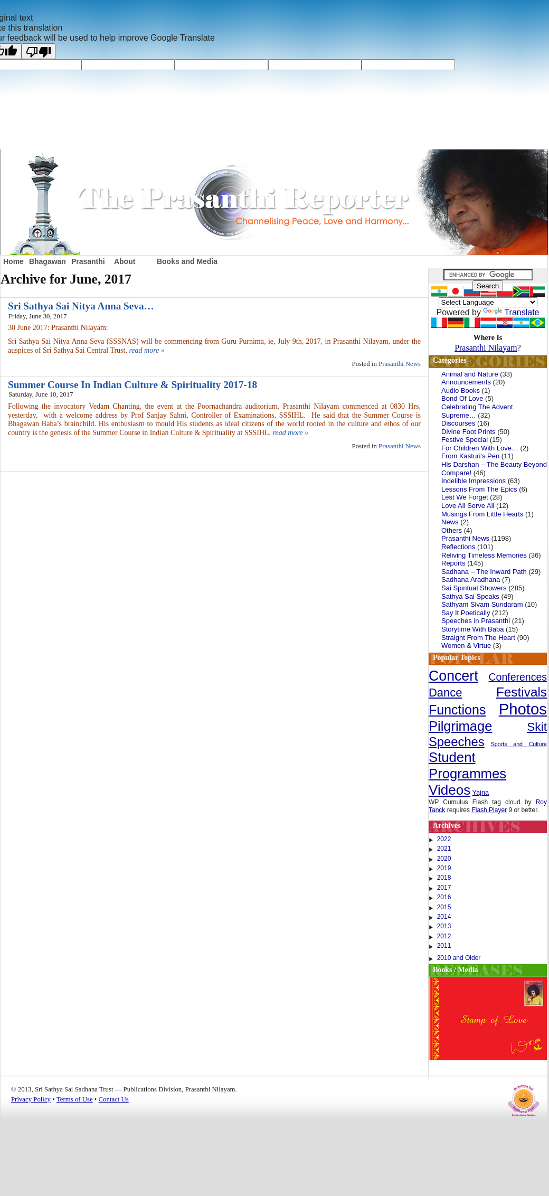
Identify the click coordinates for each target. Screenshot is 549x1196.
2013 (444, 926)
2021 (444, 848)
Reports (453, 563)
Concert (453, 676)
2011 (444, 945)
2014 (444, 916)
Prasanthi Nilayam (486, 347)
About (124, 261)
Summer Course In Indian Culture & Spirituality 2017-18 (132, 384)
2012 (444, 936)
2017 (444, 887)
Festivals (521, 692)
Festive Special (464, 440)
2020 (444, 858)
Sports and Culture (519, 744)
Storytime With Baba (472, 629)
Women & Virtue (466, 645)
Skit (537, 726)
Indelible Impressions (473, 481)
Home (13, 261)
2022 (444, 839)
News (450, 522)
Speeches (457, 741)
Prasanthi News (399, 364)
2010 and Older (459, 958)
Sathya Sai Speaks (470, 596)
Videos (449, 790)
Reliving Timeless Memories (484, 555)
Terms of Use (74, 1099)
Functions (457, 709)
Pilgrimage (460, 726)
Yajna (480, 792)
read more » (146, 350)
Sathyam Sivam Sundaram (482, 604)
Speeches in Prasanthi (475, 621)
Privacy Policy (31, 1099)
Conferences (518, 677)
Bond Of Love (462, 398)
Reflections (458, 547)
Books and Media (187, 261)
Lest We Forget (464, 497)
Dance (445, 692)
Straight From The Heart (478, 638)
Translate (511, 312)
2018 (444, 877)
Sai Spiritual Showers (474, 588)
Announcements (466, 382)
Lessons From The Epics (479, 489)
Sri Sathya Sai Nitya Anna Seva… (81, 306)
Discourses (458, 423)
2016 (444, 897)
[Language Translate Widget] (488, 302)
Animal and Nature (469, 374)
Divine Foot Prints (468, 432)
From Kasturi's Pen (470, 456)
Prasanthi (88, 261)
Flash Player (489, 810)
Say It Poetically (465, 613)
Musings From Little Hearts (482, 514)
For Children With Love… (479, 448)
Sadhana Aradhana (470, 579)
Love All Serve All (467, 506)
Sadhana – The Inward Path (484, 572)
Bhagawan (47, 261)
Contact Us (114, 1099)
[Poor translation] (38, 51)
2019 (444, 868)
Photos (523, 709)
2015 (444, 907)
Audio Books (460, 390)
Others (451, 530)
